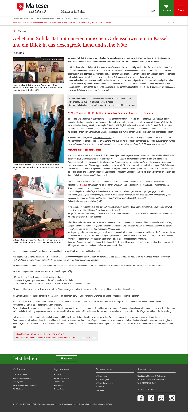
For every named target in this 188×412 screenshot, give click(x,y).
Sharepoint (100, 390)
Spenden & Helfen (20, 375)
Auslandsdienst (100, 137)
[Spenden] (163, 8)
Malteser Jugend (102, 380)
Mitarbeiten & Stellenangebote (24, 385)
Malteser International (104, 383)
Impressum (58, 385)
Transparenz (59, 382)
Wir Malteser (18, 389)
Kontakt (57, 375)
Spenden (68, 359)
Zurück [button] (172, 22)
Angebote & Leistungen (22, 378)
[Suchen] (147, 8)
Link (81, 102)
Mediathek (100, 387)
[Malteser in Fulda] (35, 8)
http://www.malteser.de (125, 198)
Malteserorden (101, 376)
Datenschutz (59, 389)
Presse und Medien (61, 378)
